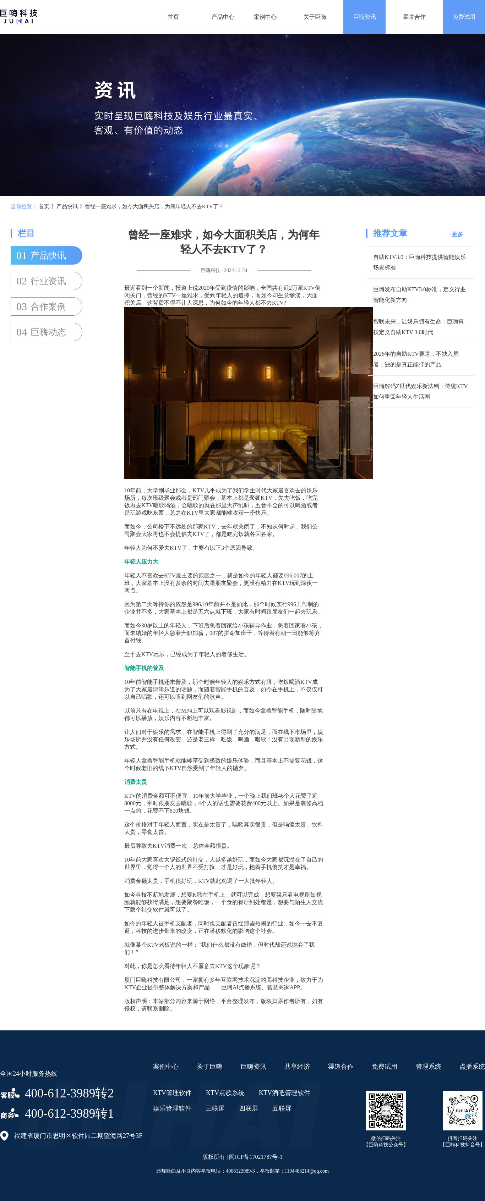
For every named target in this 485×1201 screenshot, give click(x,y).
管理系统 (428, 1066)
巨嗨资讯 (364, 17)
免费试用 (464, 17)
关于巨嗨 (315, 17)
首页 (173, 17)
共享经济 (297, 1066)
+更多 (455, 234)
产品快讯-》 (70, 206)
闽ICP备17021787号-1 (255, 1157)
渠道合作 (414, 17)
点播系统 (472, 1066)
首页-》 (47, 206)
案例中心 (265, 17)
